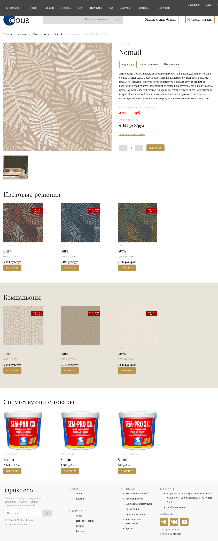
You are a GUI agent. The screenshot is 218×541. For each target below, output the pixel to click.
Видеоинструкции (135, 514)
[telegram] (164, 522)
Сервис (80, 526)
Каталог (22, 34)
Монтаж (125, 7)
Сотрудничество (134, 498)
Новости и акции (85, 521)
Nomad (58, 34)
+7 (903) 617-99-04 (177, 498)
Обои (35, 34)
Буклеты (130, 528)
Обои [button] (33, 7)
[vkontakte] (174, 522)
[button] (192, 4)
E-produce (175, 533)
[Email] (28, 513)
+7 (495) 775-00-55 (177, 493)
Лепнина (65, 7)
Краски (49, 7)
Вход (208, 4)
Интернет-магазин (200, 19)
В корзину (155, 148)
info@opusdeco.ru (176, 507)
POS (110, 7)
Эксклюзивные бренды (161, 19)
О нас (79, 515)
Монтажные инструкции (139, 504)
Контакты (81, 531)
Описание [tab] (128, 64)
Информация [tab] (171, 64)
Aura (46, 34)
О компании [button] (13, 7)
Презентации (132, 509)
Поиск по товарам (96, 19)
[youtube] (184, 522)
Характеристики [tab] (148, 64)
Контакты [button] (165, 7)
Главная (8, 34)
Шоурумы (96, 7)
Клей (80, 7)
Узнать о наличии (132, 134)
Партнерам (143, 7)
